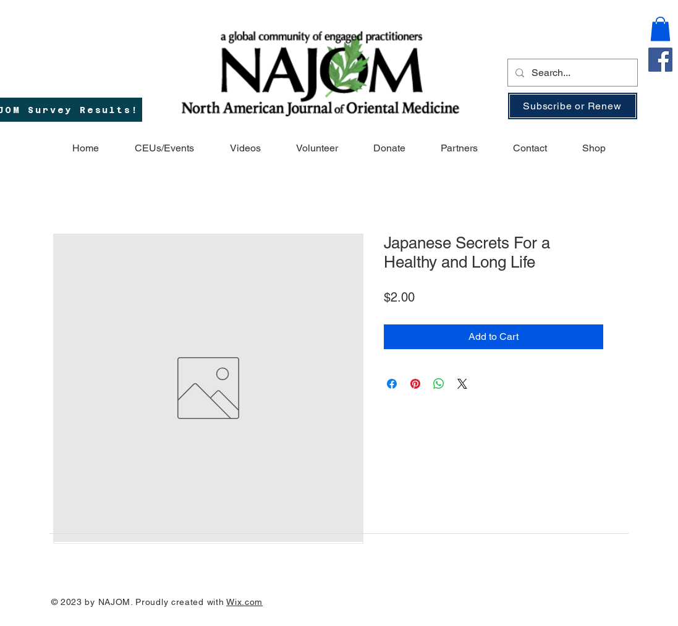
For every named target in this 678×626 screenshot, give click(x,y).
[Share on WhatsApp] (438, 383)
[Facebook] (660, 60)
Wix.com (244, 602)
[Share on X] (462, 383)
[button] (660, 29)
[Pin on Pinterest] (415, 383)
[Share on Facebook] (391, 383)
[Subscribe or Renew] (572, 106)
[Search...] (571, 72)
